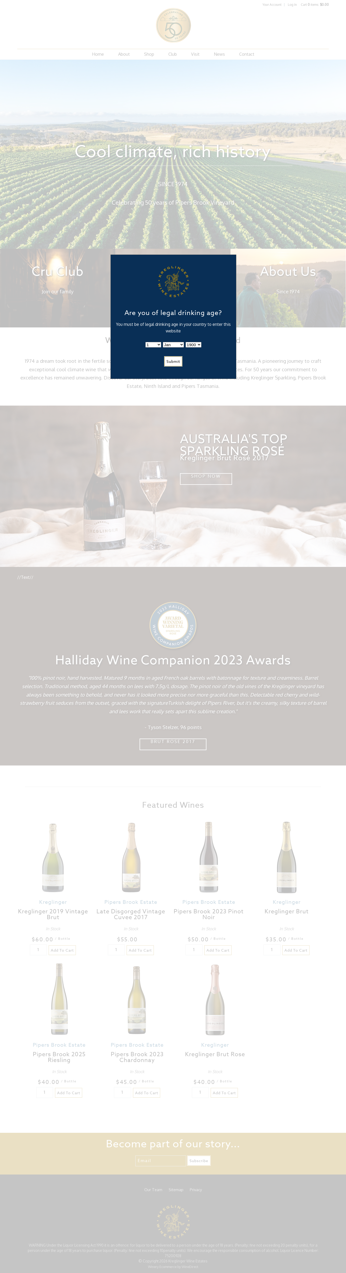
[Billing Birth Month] (173, 344)
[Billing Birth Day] (153, 344)
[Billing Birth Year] (193, 344)
